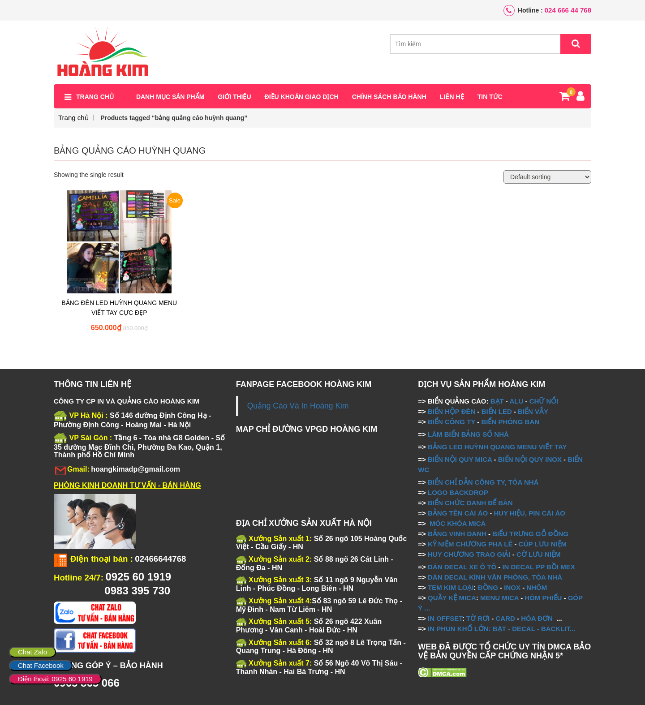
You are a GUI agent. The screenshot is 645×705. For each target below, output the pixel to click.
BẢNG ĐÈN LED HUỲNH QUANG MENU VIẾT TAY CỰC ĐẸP (119, 308)
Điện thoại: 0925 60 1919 (55, 679)
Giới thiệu (234, 97)
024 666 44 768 (568, 10)
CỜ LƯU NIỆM (538, 554)
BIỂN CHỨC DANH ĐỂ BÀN (469, 503)
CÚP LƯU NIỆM (543, 544)
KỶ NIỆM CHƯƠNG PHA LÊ (470, 544)
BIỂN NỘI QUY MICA (460, 459)
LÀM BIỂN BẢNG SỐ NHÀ (469, 434)
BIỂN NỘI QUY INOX (530, 459)
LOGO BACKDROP (458, 492)
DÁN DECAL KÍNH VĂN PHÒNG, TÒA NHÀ (495, 577)
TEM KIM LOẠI (451, 587)
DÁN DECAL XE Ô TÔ (462, 567)
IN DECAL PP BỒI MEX (538, 567)
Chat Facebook (41, 665)
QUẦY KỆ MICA (452, 598)
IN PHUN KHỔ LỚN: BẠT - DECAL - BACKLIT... (502, 628)
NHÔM (536, 587)
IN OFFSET (445, 618)
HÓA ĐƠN (537, 618)
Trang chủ (95, 97)
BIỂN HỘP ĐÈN (451, 411)
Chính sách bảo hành (389, 97)
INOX (512, 587)
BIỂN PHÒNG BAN (510, 422)
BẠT (497, 401)
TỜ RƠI (478, 618)
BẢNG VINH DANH (457, 533)
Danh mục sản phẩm (170, 97)
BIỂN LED (497, 411)
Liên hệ (452, 97)
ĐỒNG (488, 587)
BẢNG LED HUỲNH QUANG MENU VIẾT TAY (497, 447)
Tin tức (490, 97)
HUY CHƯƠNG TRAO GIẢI (469, 554)
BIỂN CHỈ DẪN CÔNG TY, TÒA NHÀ (483, 482)
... (426, 608)
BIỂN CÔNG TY (451, 422)
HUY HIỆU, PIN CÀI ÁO (529, 513)
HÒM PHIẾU (543, 598)
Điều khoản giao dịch (302, 97)
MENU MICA (499, 598)
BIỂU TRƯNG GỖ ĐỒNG (530, 533)
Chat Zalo (32, 652)
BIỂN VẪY (533, 411)
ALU (516, 401)
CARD (505, 618)
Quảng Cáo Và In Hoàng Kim (298, 405)
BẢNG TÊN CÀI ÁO (458, 513)
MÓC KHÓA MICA (458, 523)
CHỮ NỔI (544, 401)
